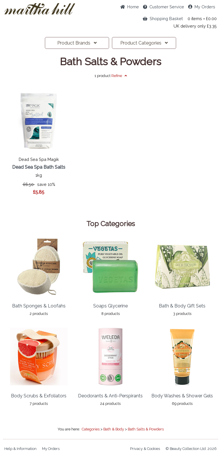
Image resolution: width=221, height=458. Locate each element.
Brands (77, 43)
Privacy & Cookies (145, 449)
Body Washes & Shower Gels (182, 396)
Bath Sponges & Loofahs (39, 306)
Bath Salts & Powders (110, 62)
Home (129, 6)
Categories (144, 43)
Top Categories (110, 224)
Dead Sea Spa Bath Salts (38, 167)
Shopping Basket (163, 18)
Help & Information (20, 449)
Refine (119, 76)
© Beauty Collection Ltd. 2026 (191, 449)
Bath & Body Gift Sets (182, 306)
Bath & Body (113, 429)
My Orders (201, 6)
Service (163, 6)
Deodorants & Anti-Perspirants (110, 396)
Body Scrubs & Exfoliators (38, 396)
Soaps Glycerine (110, 306)
